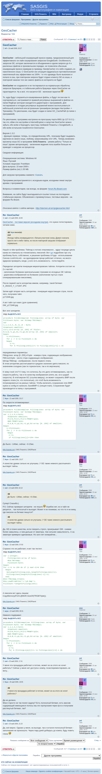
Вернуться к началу (98, 210)
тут (51, 252)
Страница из (75, 39)
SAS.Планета (41, 14)
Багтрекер (66, 14)
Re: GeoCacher (11, 215)
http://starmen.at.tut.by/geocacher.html (53, 208)
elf (6, 48)
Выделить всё (14, 314)
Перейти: (36, 755)
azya (6, 611)
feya (12, 232)
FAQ (52, 24)
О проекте (93, 14)
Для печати (92, 19)
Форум (80, 14)
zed (6, 218)
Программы (26, 19)
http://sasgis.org (9, 450)
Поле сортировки (67, 740)
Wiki (54, 14)
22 (99, 39)
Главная (25, 14)
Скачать (39, 175)
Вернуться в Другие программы (15, 755)
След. (96, 740)
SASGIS (38, 6)
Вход (72, 24)
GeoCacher (9, 30)
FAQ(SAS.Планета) (29, 24)
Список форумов (12, 19)
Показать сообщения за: (29, 740)
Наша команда (31, 771)
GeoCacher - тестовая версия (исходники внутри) (25, 222)
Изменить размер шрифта (97, 19)
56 (92, 416)
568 (92, 228)
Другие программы (40, 19)
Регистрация (62, 24)
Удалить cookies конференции (51, 771)
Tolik (13, 34)
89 (92, 226)
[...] (98, 24)
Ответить (8, 39)
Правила (43, 24)
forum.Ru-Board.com (57, 189)
